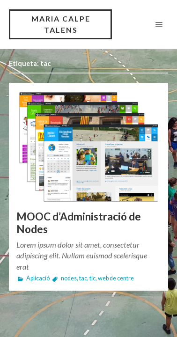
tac (83, 278)
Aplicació (38, 278)
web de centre (116, 278)
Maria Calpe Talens (60, 24)
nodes (69, 278)
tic (92, 278)
